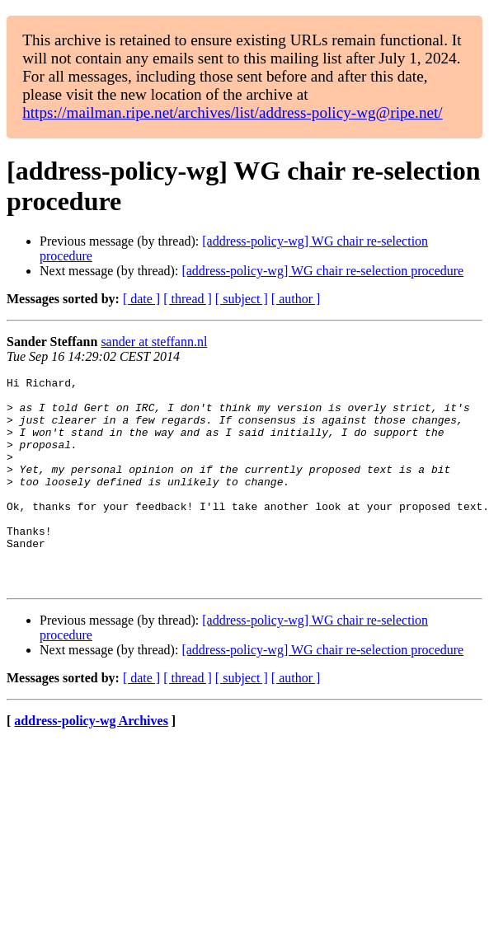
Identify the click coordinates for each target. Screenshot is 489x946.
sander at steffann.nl (154, 342)
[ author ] (296, 299)
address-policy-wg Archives (91, 763)
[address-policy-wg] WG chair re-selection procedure (322, 271)
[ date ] (141, 299)
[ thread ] (187, 299)
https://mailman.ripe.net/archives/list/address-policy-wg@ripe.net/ (232, 112)
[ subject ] (241, 299)
